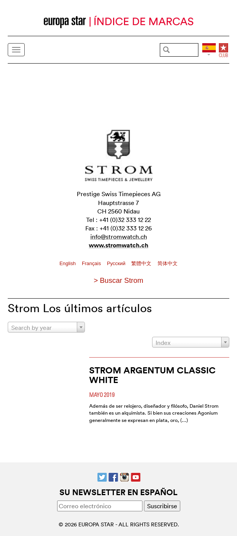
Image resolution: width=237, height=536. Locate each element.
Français (92, 263)
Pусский (117, 263)
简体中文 (167, 263)
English (68, 263)
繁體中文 (142, 263)
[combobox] (46, 327)
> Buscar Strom (119, 280)
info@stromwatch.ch (118, 236)
